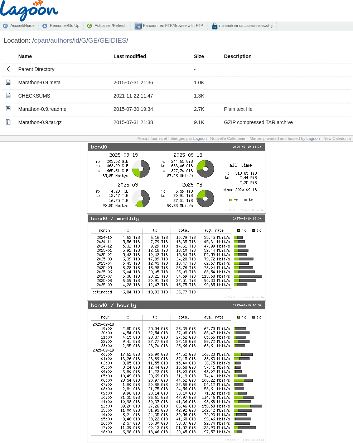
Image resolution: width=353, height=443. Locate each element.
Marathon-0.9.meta (39, 82)
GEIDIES (113, 40)
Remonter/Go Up (64, 25)
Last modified (129, 56)
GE (93, 40)
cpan (41, 40)
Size (199, 56)
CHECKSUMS (34, 96)
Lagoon (200, 138)
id (76, 40)
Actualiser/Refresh (110, 25)
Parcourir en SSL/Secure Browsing (245, 26)
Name (25, 56)
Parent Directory (36, 69)
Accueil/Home (22, 25)
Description (238, 56)
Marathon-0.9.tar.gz (40, 122)
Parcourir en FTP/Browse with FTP (172, 25)
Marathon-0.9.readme (42, 109)
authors (61, 40)
